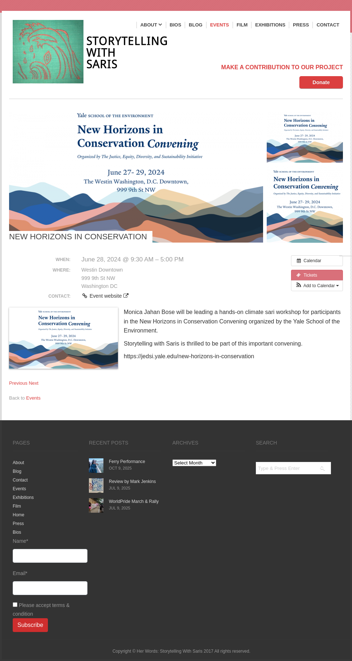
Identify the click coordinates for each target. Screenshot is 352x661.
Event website (104, 296)
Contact (327, 25)
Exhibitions (270, 25)
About (151, 25)
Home (18, 514)
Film (242, 25)
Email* (45, 582)
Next (33, 383)
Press (301, 25)
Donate (321, 82)
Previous (18, 383)
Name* (45, 550)
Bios (175, 25)
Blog (195, 25)
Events (219, 25)
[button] (317, 286)
